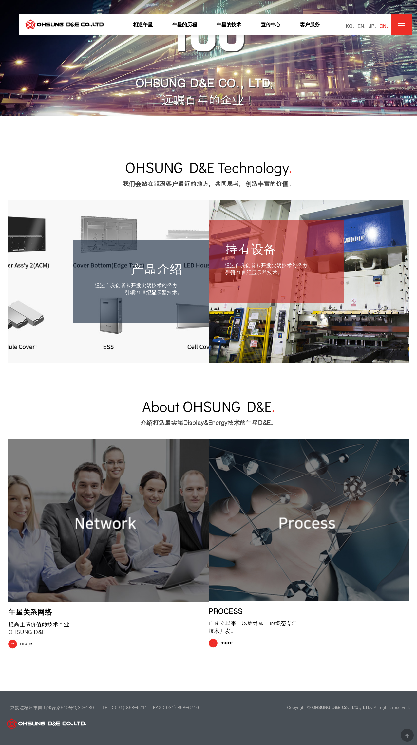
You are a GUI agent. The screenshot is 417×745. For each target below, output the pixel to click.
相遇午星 (143, 24)
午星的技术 (229, 24)
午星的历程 (184, 24)
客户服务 (310, 24)
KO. (350, 25)
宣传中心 (270, 24)
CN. (383, 25)
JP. (372, 25)
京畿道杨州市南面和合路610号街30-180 (52, 707)
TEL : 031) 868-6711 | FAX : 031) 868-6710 (150, 707)
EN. (361, 25)
